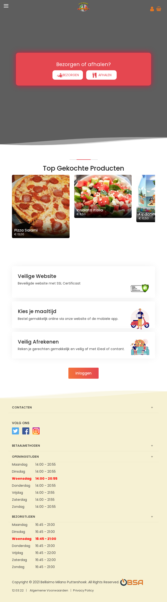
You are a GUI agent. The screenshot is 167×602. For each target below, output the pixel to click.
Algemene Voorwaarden (49, 590)
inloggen (83, 373)
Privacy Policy (83, 590)
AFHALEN (101, 75)
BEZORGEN (67, 75)
